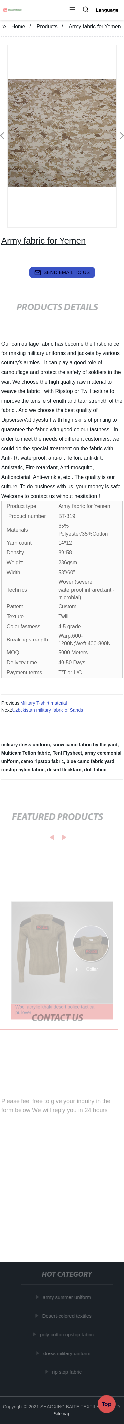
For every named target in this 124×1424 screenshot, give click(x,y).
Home (18, 26)
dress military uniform (67, 1353)
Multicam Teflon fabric (25, 753)
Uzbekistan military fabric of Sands (47, 710)
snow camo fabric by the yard (85, 744)
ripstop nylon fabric (23, 769)
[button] (72, 10)
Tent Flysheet (67, 753)
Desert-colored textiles (67, 1315)
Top (107, 1404)
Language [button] (107, 10)
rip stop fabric (67, 1372)
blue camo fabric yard (90, 761)
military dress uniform (25, 744)
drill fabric (95, 769)
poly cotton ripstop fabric (67, 1334)
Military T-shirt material (44, 703)
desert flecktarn (64, 769)
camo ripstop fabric (42, 761)
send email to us (62, 272)
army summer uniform (67, 1297)
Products (47, 26)
